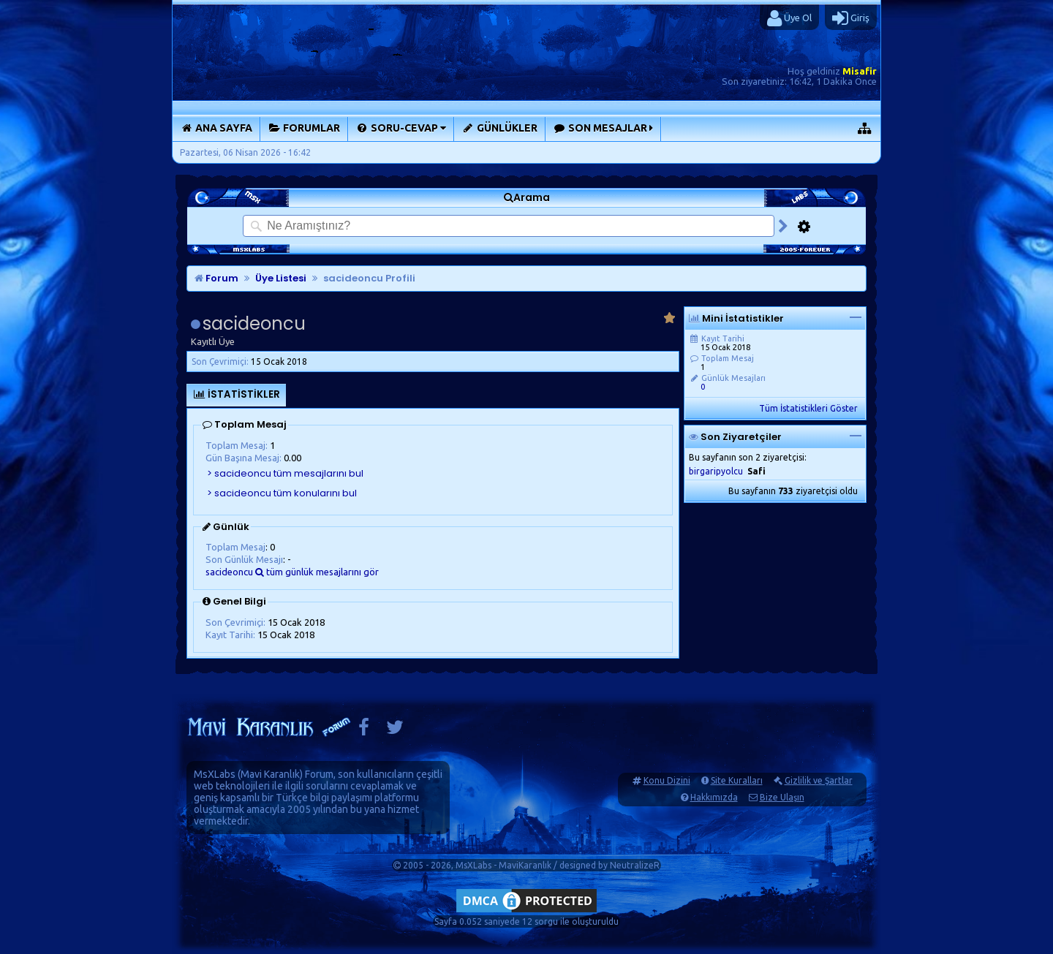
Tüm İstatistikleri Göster (808, 408)
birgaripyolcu (716, 471)
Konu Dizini (667, 780)
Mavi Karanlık (270, 774)
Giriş (850, 18)
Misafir (859, 71)
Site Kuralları (737, 780)
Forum (216, 278)
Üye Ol (789, 18)
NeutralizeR (635, 865)
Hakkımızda (714, 797)
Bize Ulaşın (782, 797)
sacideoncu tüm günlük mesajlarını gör (292, 572)
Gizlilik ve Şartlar (819, 780)
